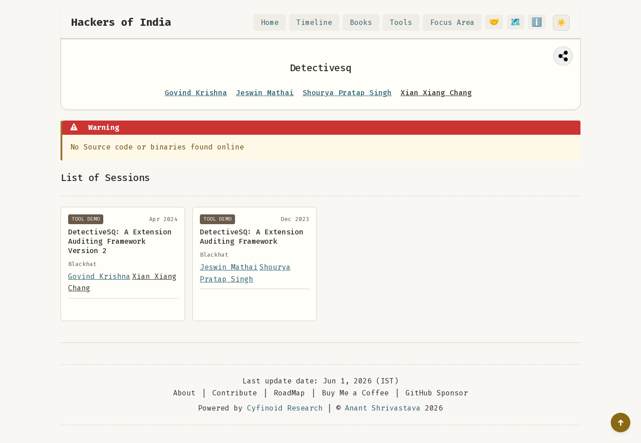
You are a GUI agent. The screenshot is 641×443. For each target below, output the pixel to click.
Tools (406, 22)
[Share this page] (563, 56)
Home (275, 22)
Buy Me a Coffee (355, 393)
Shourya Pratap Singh (347, 92)
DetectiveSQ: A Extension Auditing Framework (251, 236)
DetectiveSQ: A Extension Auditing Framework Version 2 (119, 241)
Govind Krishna (196, 92)
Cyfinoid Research (285, 408)
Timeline (319, 22)
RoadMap (289, 393)
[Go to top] (620, 422)
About (184, 393)
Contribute (234, 393)
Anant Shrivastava (383, 408)
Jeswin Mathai (265, 92)
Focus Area (457, 22)
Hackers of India (121, 22)
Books (366, 22)
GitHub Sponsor (437, 393)
